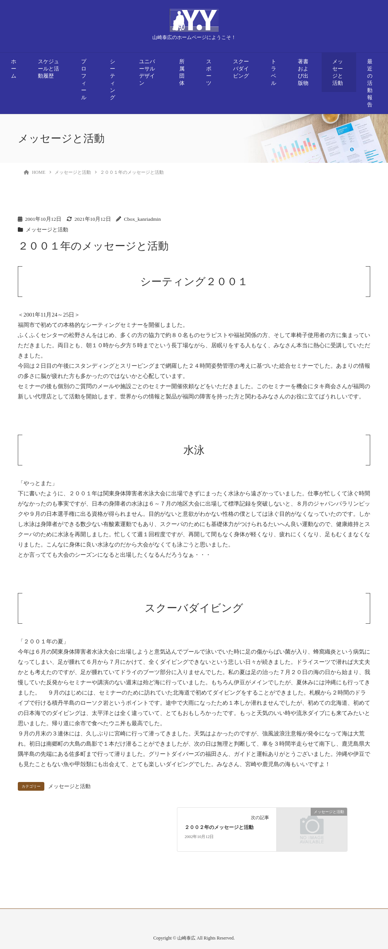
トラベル (273, 72)
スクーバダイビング (241, 69)
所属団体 (182, 72)
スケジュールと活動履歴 (48, 69)
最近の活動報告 (369, 83)
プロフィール (83, 79)
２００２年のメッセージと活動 (219, 827)
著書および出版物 (303, 72)
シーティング (112, 79)
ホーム (13, 69)
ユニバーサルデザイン (147, 72)
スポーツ (208, 72)
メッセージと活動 (337, 72)
